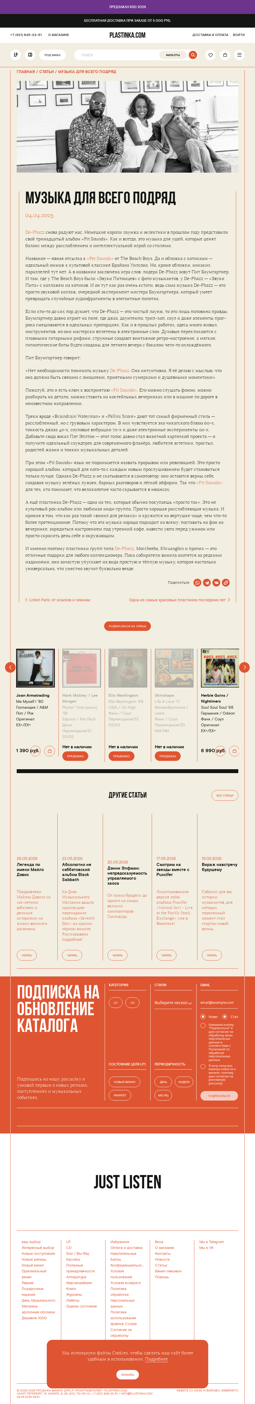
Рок (30, 713)
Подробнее (156, 1359)
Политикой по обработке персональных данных (219, 1054)
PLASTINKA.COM (115, 1390)
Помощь (162, 1277)
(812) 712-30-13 (79, 1393)
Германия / (218, 713)
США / (122, 707)
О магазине (164, 1248)
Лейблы (72, 1300)
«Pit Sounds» (124, 390)
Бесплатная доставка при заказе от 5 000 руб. (127, 21)
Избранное (120, 1242)
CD (30, 55)
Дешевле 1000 (34, 1318)
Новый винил (33, 1265)
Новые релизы (34, 1259)
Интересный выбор (38, 1248)
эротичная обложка (38, 1312)
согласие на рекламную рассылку (221, 1079)
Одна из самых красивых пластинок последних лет (179, 600)
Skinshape (164, 695)
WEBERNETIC (229, 1390)
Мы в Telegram (211, 1242)
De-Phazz (35, 232)
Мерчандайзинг (79, 1283)
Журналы (74, 1294)
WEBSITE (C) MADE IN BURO (195, 1390)
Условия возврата (126, 1283)
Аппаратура (76, 1277)
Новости (162, 1259)
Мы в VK (206, 1248)
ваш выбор (31, 1242)
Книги (71, 1289)
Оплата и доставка (127, 1248)
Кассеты (73, 1259)
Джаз (67, 725)
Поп (19, 713)
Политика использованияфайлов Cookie (124, 1318)
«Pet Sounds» (100, 258)
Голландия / (32, 707)
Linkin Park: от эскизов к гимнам (57, 600)
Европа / (79, 719)
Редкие (27, 1283)
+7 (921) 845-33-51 (26, 35)
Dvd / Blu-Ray (77, 1253)
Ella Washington (123, 695)
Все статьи (225, 796)
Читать (27, 955)
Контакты (163, 1253)
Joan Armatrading (32, 695)
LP (16, 55)
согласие (222, 1031)
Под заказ (52, 55)
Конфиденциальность (129, 1265)
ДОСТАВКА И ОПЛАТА (210, 35)
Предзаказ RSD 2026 (127, 7)
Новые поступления (38, 1253)
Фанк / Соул (120, 713)
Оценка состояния (81, 1306)
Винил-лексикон (168, 1271)
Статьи (161, 1265)
